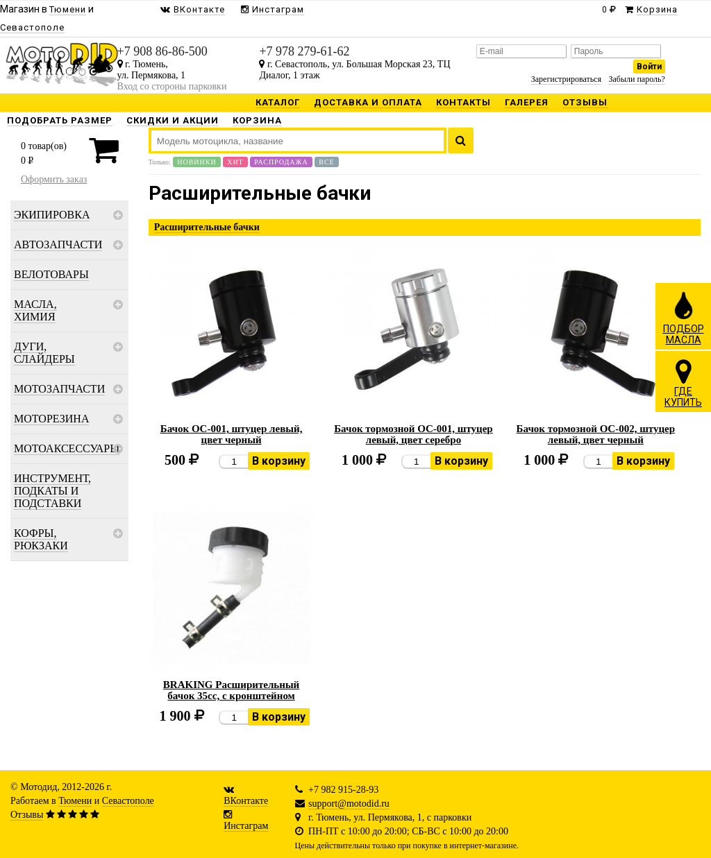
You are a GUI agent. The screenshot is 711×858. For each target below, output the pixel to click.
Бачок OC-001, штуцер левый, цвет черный (231, 434)
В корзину (279, 460)
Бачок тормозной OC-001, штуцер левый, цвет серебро (413, 434)
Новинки (196, 162)
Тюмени (75, 801)
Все (326, 162)
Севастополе (128, 801)
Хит (235, 162)
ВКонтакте (246, 801)
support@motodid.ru (349, 803)
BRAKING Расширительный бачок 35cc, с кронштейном (231, 690)
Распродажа (281, 162)
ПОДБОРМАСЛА (683, 317)
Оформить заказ (54, 179)
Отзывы (26, 814)
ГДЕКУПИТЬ (683, 383)
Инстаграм (246, 826)
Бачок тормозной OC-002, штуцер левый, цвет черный (596, 434)
